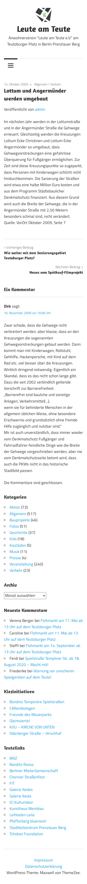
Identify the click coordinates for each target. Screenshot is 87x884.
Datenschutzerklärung (43, 866)
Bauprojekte (20, 520)
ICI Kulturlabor (21, 802)
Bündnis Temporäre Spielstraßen (37, 702)
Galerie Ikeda (20, 796)
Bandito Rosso (22, 764)
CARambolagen (22, 708)
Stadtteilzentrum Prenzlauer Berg (38, 828)
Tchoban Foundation (26, 834)
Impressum (43, 860)
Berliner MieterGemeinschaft (34, 771)
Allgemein (41, 84)
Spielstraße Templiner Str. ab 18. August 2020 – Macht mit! (42, 661)
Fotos (14, 526)
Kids (13, 539)
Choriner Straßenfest (27, 777)
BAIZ (13, 758)
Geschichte (19, 533)
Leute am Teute (43, 28)
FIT (12, 783)
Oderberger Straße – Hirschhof (35, 733)
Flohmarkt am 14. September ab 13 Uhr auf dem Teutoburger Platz (42, 649)
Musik (14, 552)
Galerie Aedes (21, 789)
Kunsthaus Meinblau (27, 809)
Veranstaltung (21, 564)
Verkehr (55, 84)
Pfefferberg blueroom (28, 821)
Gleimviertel (20, 721)
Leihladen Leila (22, 815)
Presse (15, 558)
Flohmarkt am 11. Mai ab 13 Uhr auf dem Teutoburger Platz (43, 624)
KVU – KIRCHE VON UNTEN (32, 727)
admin (40, 109)
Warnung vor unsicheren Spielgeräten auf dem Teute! (39, 674)
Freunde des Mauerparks (31, 715)
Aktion (15, 507)
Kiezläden (18, 545)
